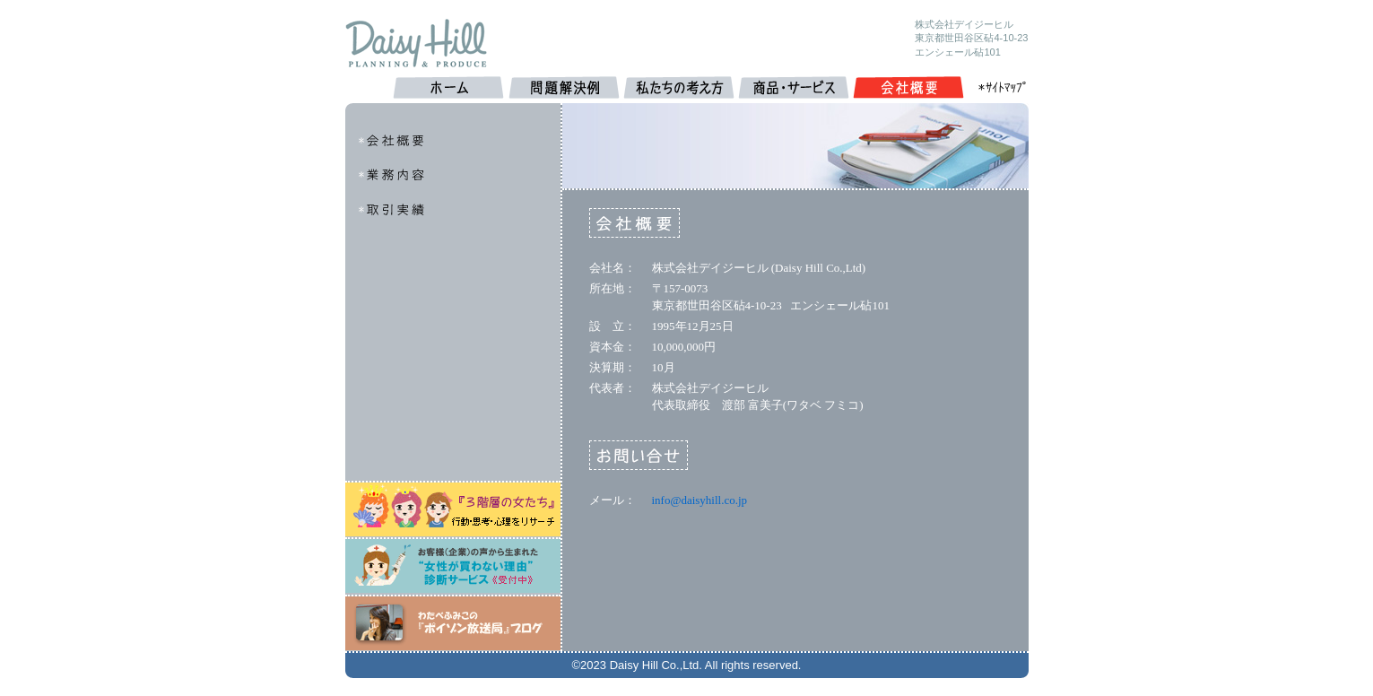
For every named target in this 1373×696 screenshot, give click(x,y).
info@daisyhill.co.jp (700, 500)
